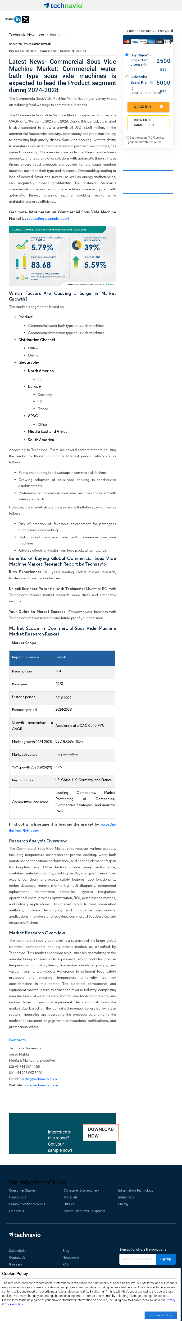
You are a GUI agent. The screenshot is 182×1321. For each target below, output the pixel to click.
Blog (67, 1250)
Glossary (15, 1264)
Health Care (17, 1197)
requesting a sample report (48, 218)
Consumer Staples (22, 1190)
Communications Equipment (84, 1211)
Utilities (69, 1204)
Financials (16, 1211)
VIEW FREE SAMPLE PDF (144, 122)
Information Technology (135, 1190)
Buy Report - (142, 60)
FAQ (67, 1264)
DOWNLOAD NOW (101, 1132)
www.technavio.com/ (41, 1085)
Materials (70, 1197)
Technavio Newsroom (27, 35)
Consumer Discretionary (81, 1190)
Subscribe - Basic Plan (142, 80)
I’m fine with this (161, 1315)
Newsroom (72, 1257)
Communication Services (27, 1204)
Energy (123, 1204)
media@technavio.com (38, 1079)
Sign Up (165, 1259)
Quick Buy (148, 107)
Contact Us (17, 1257)
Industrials (59, 35)
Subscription (18, 1250)
